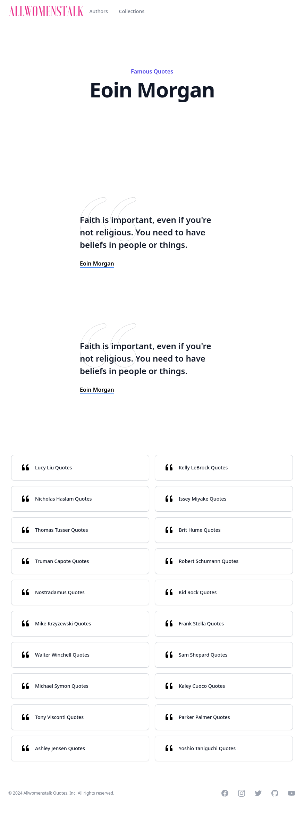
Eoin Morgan (97, 263)
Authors (98, 11)
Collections (131, 11)
